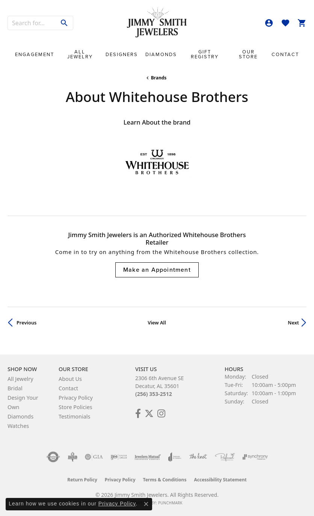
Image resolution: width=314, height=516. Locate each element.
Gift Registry (205, 54)
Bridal (15, 388)
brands (159, 78)
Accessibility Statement (220, 479)
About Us (70, 378)
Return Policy (82, 479)
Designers (122, 54)
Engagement (34, 54)
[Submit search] (64, 23)
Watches (18, 425)
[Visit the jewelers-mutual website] (147, 457)
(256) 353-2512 (153, 393)
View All (157, 322)
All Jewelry (80, 54)
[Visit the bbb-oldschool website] (72, 457)
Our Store (248, 54)
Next (293, 322)
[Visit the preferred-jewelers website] (225, 457)
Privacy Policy (76, 397)
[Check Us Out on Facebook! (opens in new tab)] (138, 413)
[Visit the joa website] (174, 457)
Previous (26, 322)
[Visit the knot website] (198, 457)
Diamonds (161, 54)
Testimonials (74, 416)
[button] (268, 22)
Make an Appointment (157, 269)
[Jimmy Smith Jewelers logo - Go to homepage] (157, 23)
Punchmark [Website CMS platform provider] (170, 502)
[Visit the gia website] (94, 457)
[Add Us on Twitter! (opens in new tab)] (149, 413)
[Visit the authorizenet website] (53, 457)
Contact (285, 54)
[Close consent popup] (146, 504)
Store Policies (75, 407)
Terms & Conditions (165, 479)
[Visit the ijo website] (118, 457)
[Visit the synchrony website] (255, 457)
